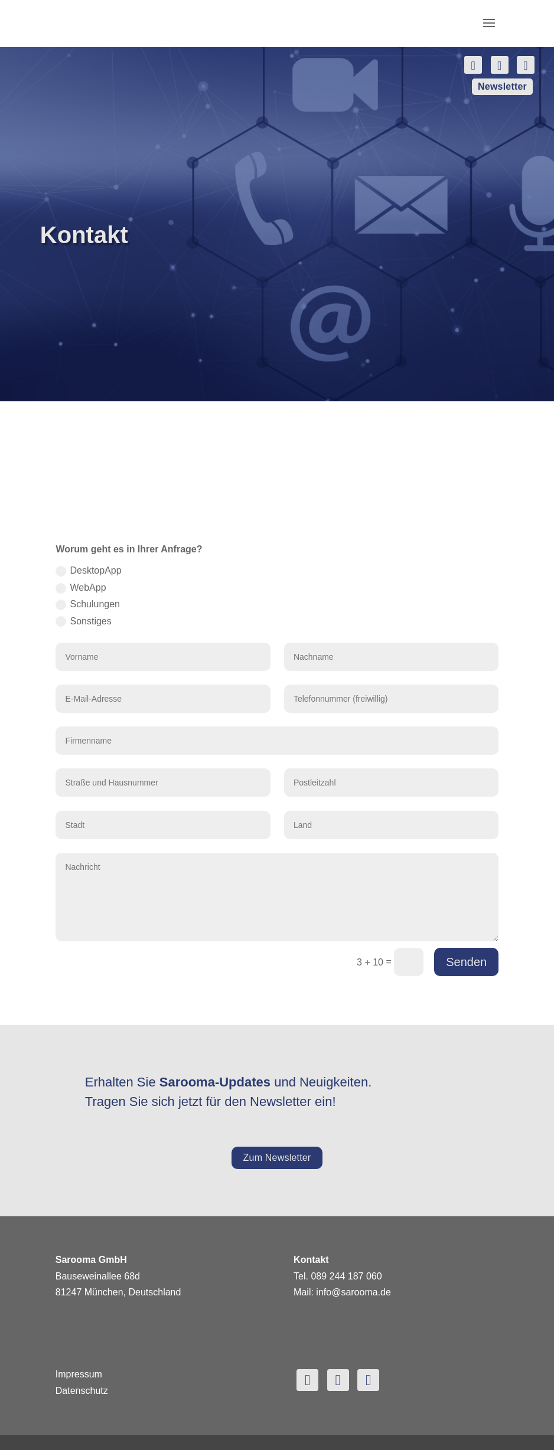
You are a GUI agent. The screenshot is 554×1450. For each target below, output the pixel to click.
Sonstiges (83, 621)
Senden (466, 961)
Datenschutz (82, 1391)
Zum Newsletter (277, 1158)
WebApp (81, 588)
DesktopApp (88, 571)
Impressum (79, 1374)
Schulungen (88, 604)
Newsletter (502, 86)
